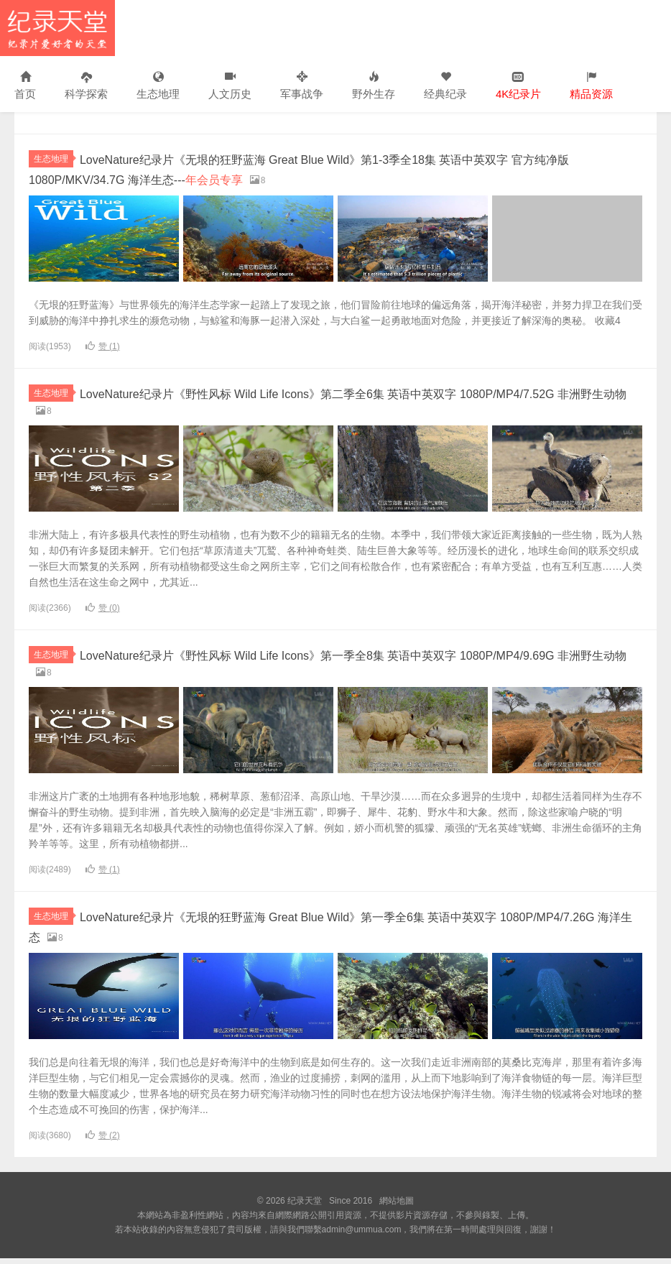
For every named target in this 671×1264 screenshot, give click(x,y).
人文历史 (229, 86)
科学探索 (86, 86)
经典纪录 (445, 86)
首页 (25, 86)
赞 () (102, 346)
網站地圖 (396, 1206)
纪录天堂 (57, 28)
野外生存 (373, 86)
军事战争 (301, 86)
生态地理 (158, 86)
